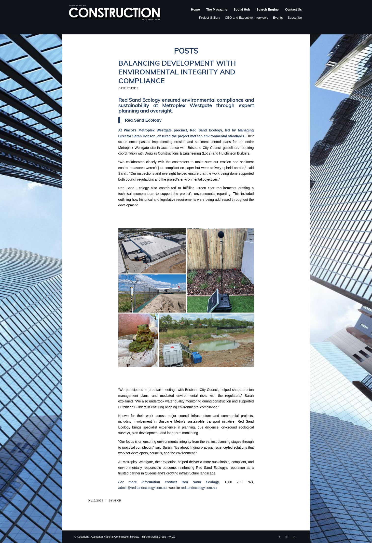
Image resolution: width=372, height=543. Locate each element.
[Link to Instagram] (286, 537)
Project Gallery (209, 17)
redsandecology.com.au (199, 488)
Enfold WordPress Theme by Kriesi (199, 536)
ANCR (117, 500)
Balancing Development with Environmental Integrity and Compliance (177, 72)
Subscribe (295, 17)
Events (278, 17)
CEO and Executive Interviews (246, 17)
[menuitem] (195, 14)
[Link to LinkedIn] (294, 537)
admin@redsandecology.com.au (142, 488)
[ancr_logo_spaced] (115, 14)
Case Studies (128, 88)
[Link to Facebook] (279, 537)
